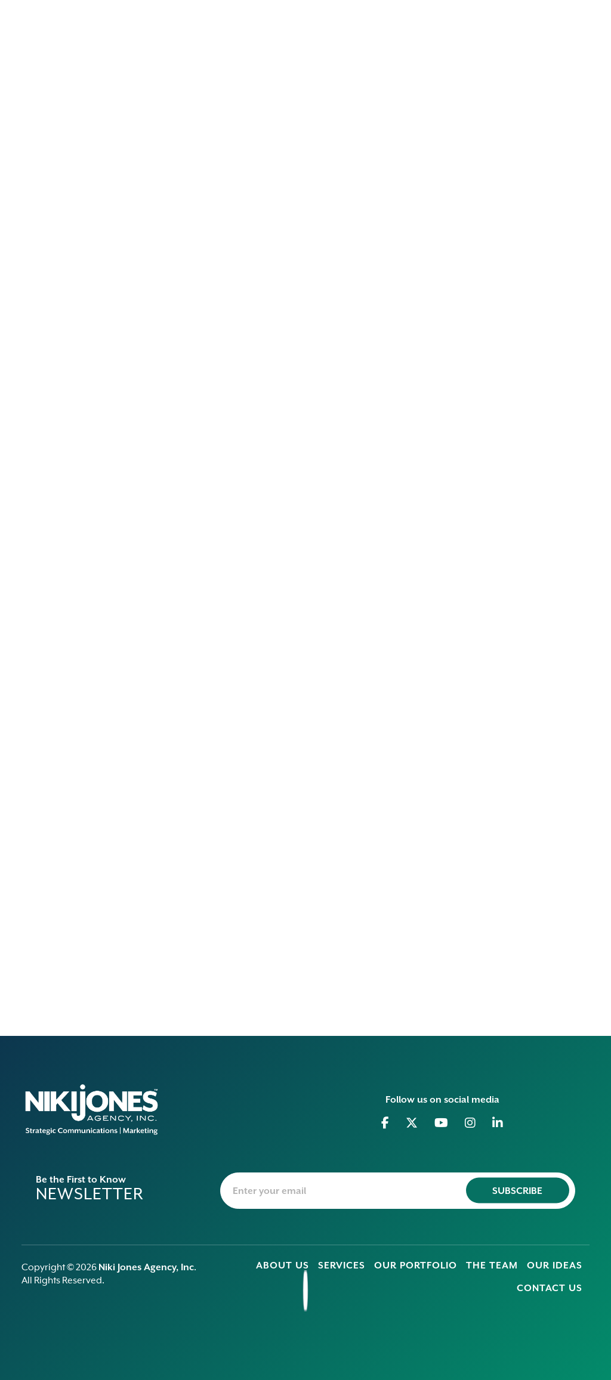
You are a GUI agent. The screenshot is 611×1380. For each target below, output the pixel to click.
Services (341, 1265)
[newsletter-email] (397, 1190)
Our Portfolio (415, 1265)
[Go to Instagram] (470, 1123)
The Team (492, 1265)
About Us (282, 1265)
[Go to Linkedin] (498, 1123)
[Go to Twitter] (412, 1123)
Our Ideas (554, 1265)
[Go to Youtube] (441, 1123)
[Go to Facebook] (385, 1123)
